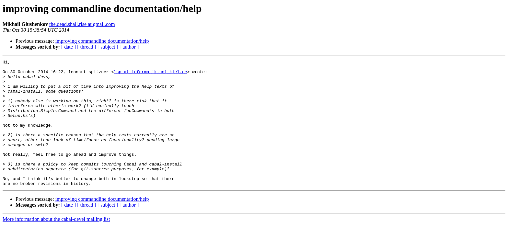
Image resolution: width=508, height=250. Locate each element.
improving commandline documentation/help (102, 41)
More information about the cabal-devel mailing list (56, 244)
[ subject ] (108, 47)
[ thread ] (86, 47)
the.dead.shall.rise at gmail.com (82, 24)
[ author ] (129, 47)
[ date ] (68, 47)
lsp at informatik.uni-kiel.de (150, 74)
